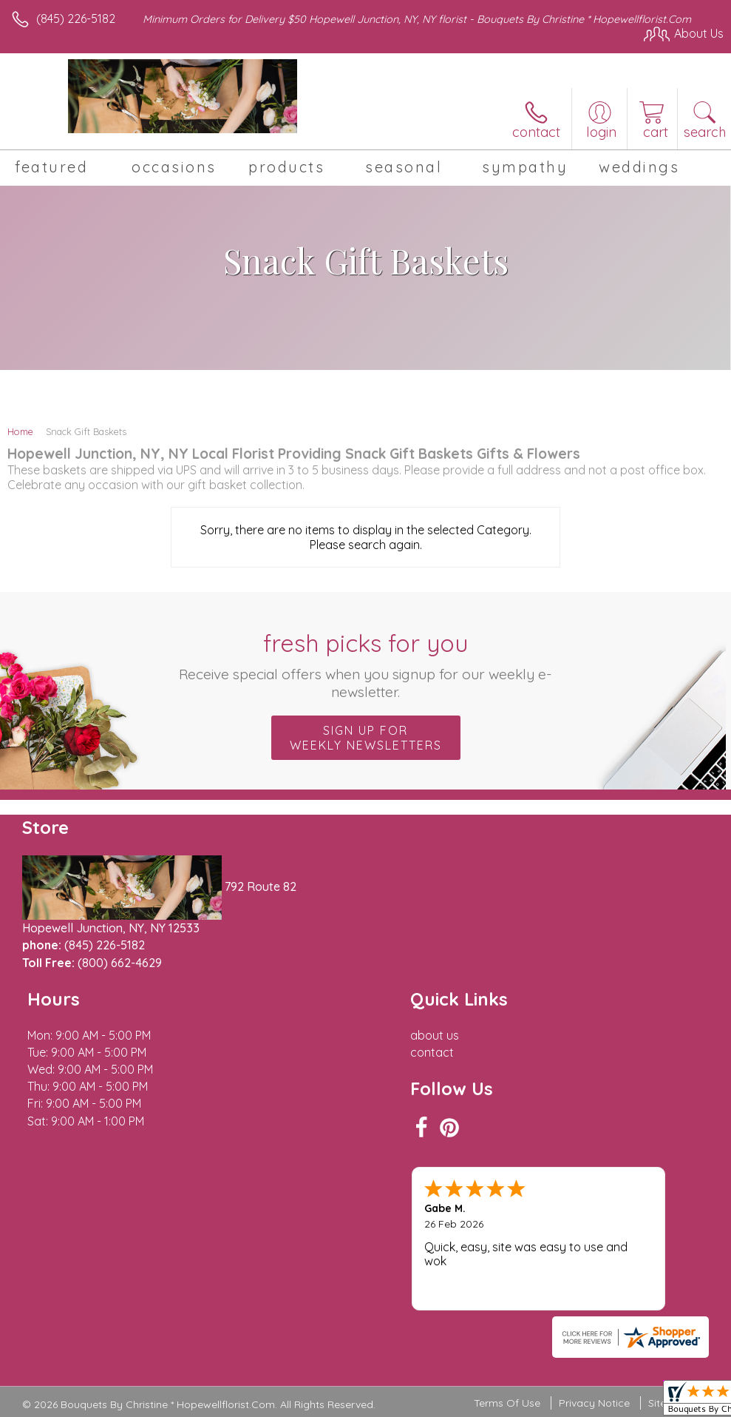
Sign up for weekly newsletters (366, 738)
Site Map (669, 1313)
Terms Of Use (507, 1313)
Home (20, 431)
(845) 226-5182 (75, 18)
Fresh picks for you (365, 664)
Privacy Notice (594, 1313)
